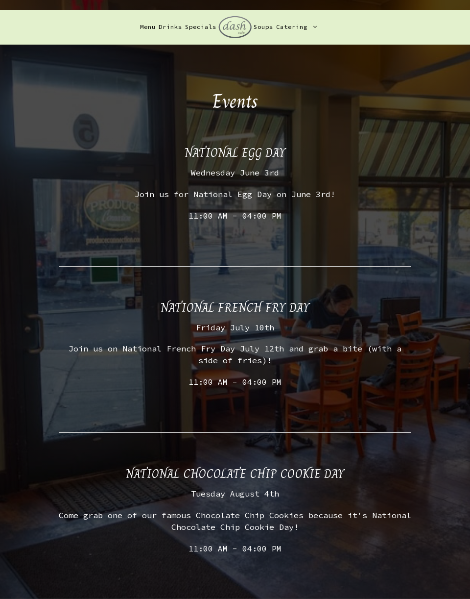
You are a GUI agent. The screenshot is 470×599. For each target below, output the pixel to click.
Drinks (170, 26)
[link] (235, 27)
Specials (200, 26)
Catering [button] (296, 26)
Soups (263, 26)
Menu (148, 26)
